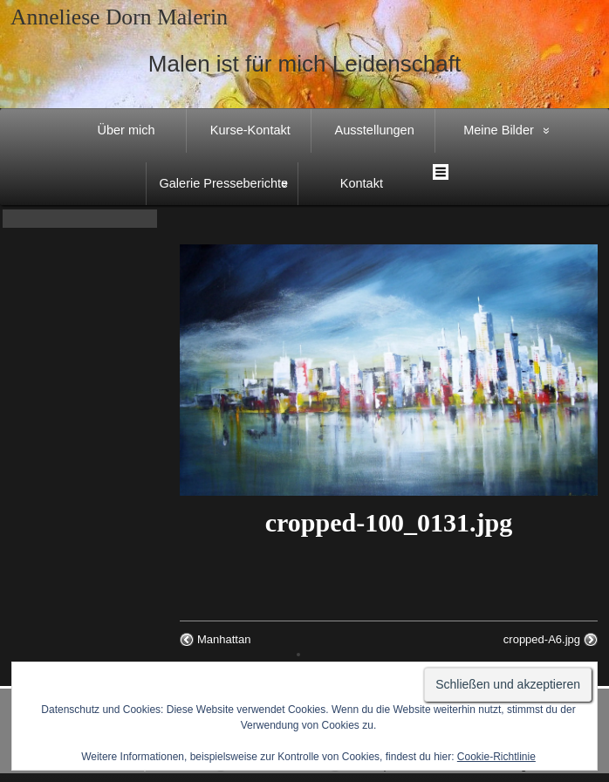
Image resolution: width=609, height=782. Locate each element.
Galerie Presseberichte (224, 183)
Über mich (125, 130)
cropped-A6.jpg (541, 639)
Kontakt (361, 183)
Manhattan (223, 639)
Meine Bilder (498, 130)
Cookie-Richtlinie (496, 757)
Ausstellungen (374, 130)
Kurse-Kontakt (250, 130)
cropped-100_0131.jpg (388, 522)
